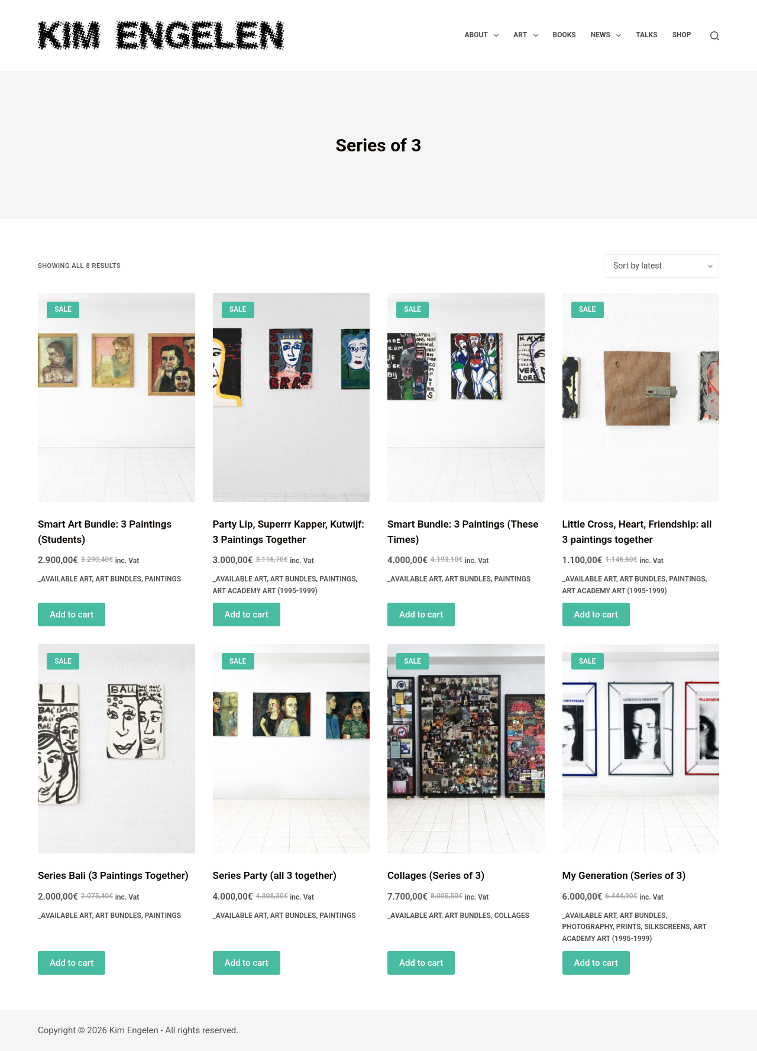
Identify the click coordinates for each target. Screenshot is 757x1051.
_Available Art (65, 579)
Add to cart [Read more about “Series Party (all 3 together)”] (246, 963)
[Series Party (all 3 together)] (291, 748)
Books (564, 35)
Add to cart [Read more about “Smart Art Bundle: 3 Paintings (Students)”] (71, 614)
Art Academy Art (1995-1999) (265, 591)
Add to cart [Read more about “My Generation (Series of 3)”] (596, 963)
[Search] (714, 35)
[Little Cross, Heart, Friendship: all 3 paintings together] (641, 397)
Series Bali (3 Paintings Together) (113, 875)
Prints (628, 927)
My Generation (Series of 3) (624, 875)
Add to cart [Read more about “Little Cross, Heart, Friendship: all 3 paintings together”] (596, 614)
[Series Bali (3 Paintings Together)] (116, 748)
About (484, 35)
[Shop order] (661, 266)
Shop (681, 35)
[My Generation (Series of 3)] (641, 748)
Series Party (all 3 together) (275, 875)
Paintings (163, 579)
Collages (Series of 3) (435, 875)
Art (527, 35)
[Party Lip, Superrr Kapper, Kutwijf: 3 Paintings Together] (291, 397)
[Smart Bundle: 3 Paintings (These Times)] (466, 397)
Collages (511, 915)
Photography (587, 927)
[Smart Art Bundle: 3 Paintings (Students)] (116, 397)
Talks (646, 35)
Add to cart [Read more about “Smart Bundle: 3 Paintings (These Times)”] (421, 614)
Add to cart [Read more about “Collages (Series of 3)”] (421, 963)
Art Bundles (118, 579)
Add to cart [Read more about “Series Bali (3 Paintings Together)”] (71, 963)
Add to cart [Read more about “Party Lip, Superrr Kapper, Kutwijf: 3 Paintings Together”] (246, 614)
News (608, 35)
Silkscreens (667, 927)
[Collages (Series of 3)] (466, 748)
